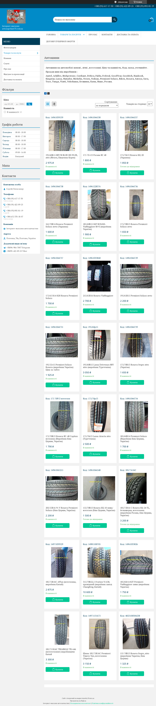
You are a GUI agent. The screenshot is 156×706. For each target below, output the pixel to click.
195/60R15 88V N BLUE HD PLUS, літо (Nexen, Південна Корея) (62, 156)
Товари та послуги (70, 34)
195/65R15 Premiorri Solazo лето (136, 295)
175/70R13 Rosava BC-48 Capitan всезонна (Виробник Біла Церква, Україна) (62, 438)
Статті (6, 63)
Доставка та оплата (128, 34)
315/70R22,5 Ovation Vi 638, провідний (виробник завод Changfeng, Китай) (97, 584)
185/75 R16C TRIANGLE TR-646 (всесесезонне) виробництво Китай (61, 651)
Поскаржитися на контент (80, 703)
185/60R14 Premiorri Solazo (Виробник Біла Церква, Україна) (133, 438)
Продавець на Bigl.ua (78, 701)
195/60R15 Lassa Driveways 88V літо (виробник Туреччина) (98, 365)
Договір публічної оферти (60, 41)
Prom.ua (91, 698)
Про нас (93, 34)
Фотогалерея (10, 47)
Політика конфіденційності (102, 703)
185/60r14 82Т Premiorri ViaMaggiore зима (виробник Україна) (134, 584)
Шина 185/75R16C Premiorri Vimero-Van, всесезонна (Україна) (97, 656)
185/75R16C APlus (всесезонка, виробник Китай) (61, 583)
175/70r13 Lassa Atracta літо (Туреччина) (97, 437)
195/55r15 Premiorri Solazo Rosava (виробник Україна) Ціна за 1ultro (59, 367)
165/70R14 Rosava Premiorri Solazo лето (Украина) (59, 225)
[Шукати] (114, 18)
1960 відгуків (123, 2)
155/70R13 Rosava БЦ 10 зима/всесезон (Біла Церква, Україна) (99, 509)
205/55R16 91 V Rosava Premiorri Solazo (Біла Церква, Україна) (62, 509)
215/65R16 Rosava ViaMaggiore (98, 295)
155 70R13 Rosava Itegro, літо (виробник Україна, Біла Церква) (134, 656)
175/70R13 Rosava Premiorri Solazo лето (133, 225)
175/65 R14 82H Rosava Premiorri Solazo (62, 296)
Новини (7, 58)
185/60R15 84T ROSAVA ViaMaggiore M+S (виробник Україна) (97, 226)
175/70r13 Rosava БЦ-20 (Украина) (132, 156)
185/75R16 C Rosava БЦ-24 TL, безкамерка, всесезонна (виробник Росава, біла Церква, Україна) (136, 511)
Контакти (107, 34)
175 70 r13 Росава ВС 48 (94, 155)
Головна (51, 34)
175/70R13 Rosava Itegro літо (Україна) (134, 365)
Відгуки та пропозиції (14, 74)
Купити (59, 172)
